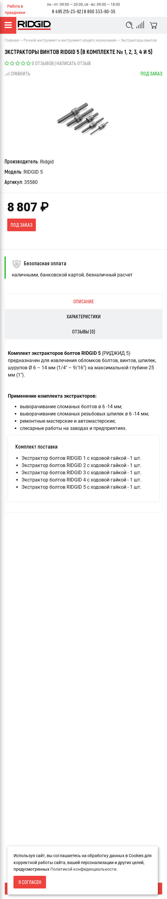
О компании (16, 839)
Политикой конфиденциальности (83, 869)
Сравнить (17, 73)
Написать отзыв (73, 63)
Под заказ (22, 225)
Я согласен (29, 882)
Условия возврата (23, 829)
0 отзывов (43, 63)
